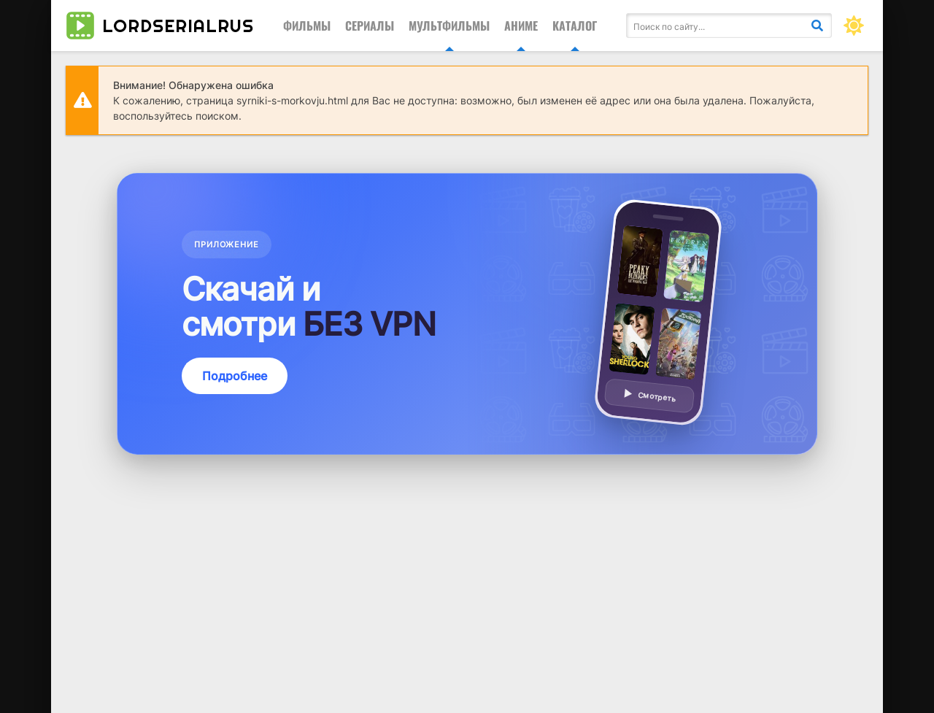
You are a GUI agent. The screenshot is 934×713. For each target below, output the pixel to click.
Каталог (574, 25)
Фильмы (307, 25)
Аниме (521, 25)
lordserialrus (160, 25)
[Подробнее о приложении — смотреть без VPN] (467, 314)
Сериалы (369, 25)
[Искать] (817, 25)
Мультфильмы (449, 25)
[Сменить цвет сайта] (853, 25)
